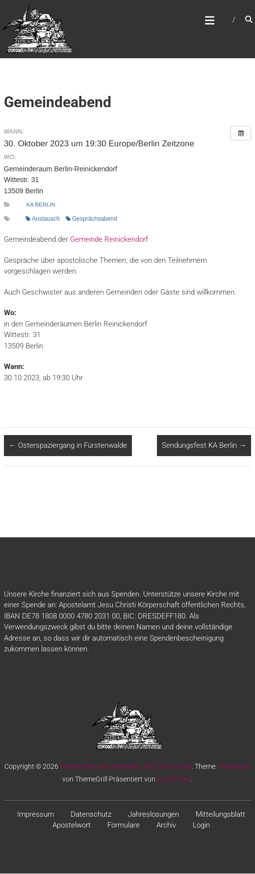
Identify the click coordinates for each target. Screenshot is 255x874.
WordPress (174, 779)
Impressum (35, 814)
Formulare (123, 825)
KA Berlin (40, 205)
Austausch (43, 219)
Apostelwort (71, 825)
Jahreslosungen (153, 814)
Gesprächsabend (91, 219)
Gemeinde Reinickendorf (109, 239)
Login (201, 825)
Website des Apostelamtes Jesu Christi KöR (126, 767)
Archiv (166, 825)
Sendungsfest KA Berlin (204, 445)
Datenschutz (91, 814)
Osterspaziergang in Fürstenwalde (68, 445)
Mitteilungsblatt (220, 814)
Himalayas (234, 767)
